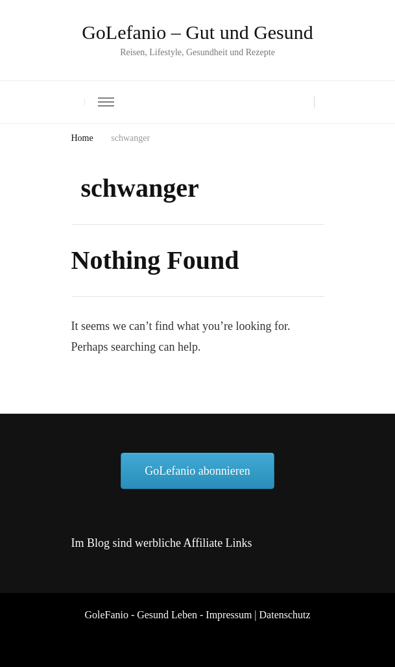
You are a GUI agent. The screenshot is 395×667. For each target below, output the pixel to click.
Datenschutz (285, 614)
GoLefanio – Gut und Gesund (197, 32)
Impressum (229, 614)
